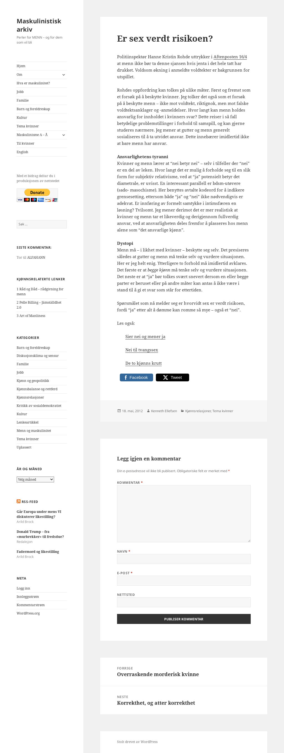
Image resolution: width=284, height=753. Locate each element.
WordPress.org (28, 613)
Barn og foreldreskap (33, 109)
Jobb (20, 91)
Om (19, 74)
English (22, 152)
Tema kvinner (28, 126)
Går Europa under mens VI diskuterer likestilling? (39, 514)
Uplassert (24, 447)
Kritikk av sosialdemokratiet (39, 405)
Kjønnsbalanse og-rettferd (37, 389)
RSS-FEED (30, 501)
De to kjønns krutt (143, 363)
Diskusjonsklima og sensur (38, 355)
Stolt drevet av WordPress (137, 741)
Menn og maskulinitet (34, 430)
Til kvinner (25, 143)
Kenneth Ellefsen (164, 411)
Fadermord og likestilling (38, 551)
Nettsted (126, 594)
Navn (124, 551)
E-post (125, 573)
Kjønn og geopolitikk (33, 380)
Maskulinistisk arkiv (39, 25)
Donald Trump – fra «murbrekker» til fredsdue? (40, 534)
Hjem (21, 66)
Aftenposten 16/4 (230, 56)
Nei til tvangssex (141, 349)
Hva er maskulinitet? (33, 83)
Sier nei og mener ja (145, 336)
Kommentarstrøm (31, 605)
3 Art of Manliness (31, 315)
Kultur (22, 117)
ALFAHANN (36, 257)
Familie (23, 100)
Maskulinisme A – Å (32, 134)
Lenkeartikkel (28, 422)
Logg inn (23, 588)
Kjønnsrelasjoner (30, 397)
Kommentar (130, 482)
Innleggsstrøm (28, 596)
